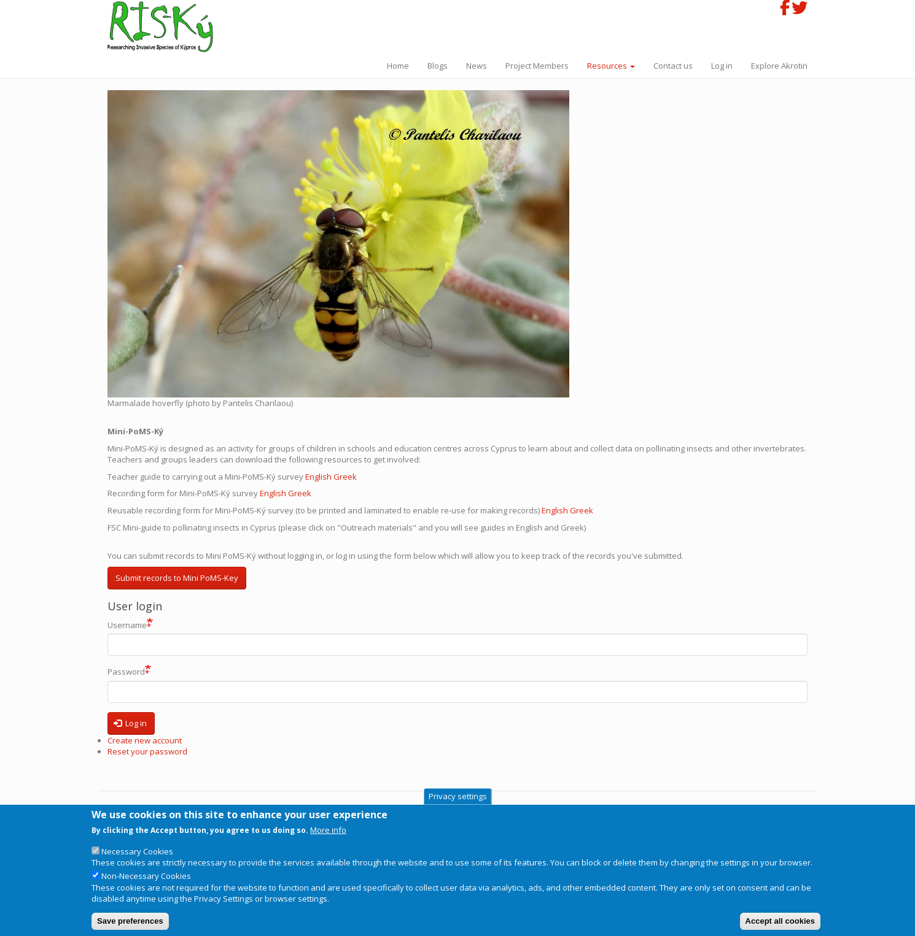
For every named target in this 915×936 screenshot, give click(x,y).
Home (398, 65)
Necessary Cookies (137, 862)
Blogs (437, 65)
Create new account (144, 740)
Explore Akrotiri (779, 65)
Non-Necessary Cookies (146, 886)
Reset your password (147, 751)
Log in (722, 65)
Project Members (537, 65)
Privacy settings (458, 807)
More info (328, 840)
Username (127, 625)
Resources (611, 65)
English (319, 476)
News (476, 65)
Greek (346, 476)
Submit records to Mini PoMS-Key (176, 577)
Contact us (673, 65)
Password (126, 672)
